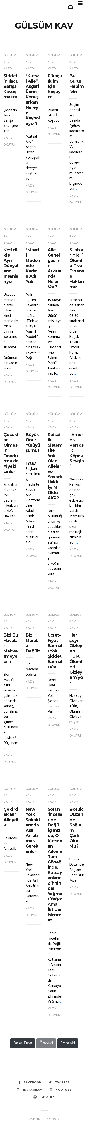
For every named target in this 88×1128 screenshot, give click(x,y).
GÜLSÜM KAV (44, 25)
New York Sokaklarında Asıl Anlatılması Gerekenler (33, 830)
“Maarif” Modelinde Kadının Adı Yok (33, 265)
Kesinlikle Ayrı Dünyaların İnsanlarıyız (11, 265)
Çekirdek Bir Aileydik (11, 817)
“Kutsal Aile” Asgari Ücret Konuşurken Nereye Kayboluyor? (33, 99)
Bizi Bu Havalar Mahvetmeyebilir (11, 648)
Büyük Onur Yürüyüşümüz (33, 442)
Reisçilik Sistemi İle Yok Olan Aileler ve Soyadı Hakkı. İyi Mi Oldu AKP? (55, 466)
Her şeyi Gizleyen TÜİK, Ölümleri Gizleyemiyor (76, 659)
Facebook (30, 1082)
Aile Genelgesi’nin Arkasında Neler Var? (55, 268)
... (76, 189)
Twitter (59, 1082)
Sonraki (67, 1043)
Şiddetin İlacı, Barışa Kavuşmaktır (11, 86)
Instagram (29, 1090)
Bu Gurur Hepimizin (76, 83)
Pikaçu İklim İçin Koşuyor (55, 86)
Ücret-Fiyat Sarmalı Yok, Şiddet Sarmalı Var (55, 651)
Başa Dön (22, 1043)
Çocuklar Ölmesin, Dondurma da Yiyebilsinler (11, 453)
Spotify (44, 1097)
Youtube (60, 1090)
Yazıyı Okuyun (10, 141)
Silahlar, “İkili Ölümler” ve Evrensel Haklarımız (76, 268)
